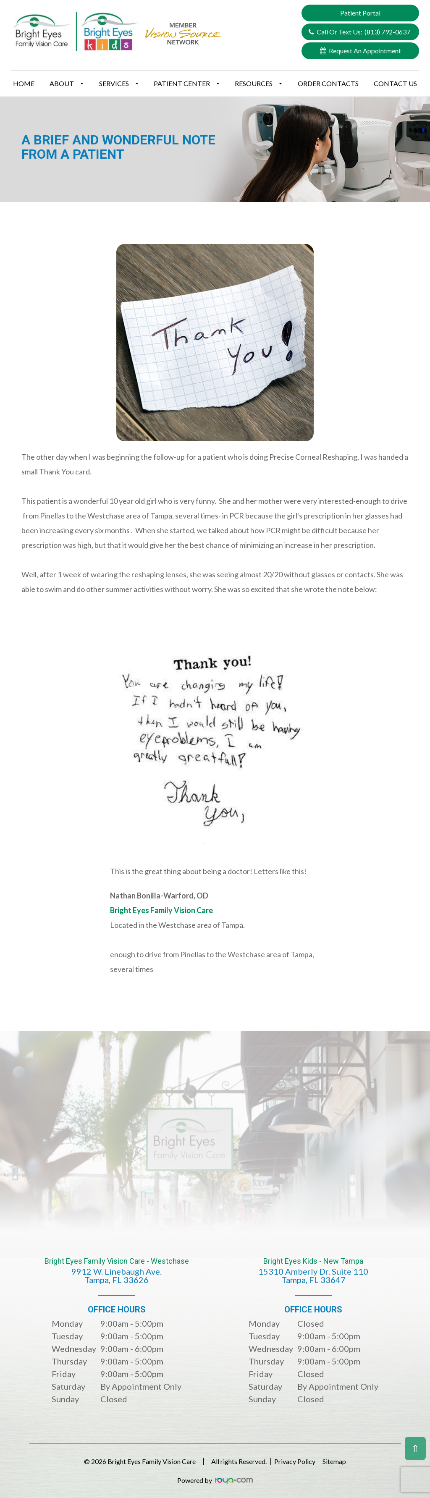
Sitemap (342, 1461)
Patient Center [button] (187, 83)
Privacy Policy (294, 1461)
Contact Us (395, 83)
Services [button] (119, 83)
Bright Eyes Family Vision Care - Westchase (116, 1276)
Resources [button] (258, 83)
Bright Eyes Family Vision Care (161, 910)
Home (23, 83)
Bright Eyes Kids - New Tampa (313, 1276)
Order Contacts (328, 83)
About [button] (67, 83)
